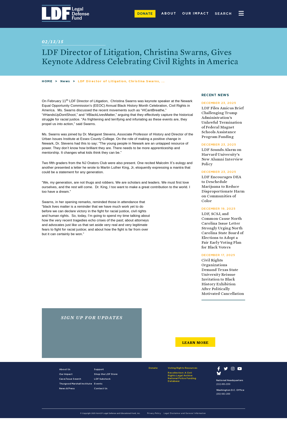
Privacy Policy (154, 413)
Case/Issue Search (70, 379)
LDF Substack (102, 379)
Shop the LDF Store (106, 374)
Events (98, 384)
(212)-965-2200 (223, 384)
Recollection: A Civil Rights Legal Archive (180, 374)
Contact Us (100, 388)
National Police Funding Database (182, 379)
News (65, 81)
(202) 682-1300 (223, 394)
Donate (145, 13)
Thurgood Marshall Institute (75, 384)
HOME (47, 81)
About (168, 13)
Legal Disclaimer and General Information (185, 413)
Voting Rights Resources (182, 368)
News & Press (67, 388)
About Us (64, 369)
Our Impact (195, 13)
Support (99, 369)
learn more (195, 342)
